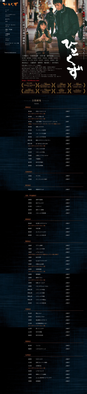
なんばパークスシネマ (41, 260)
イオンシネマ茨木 (40, 248)
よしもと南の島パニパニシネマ (44, 377)
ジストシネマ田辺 (40, 289)
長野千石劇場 (39, 199)
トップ (12, 10)
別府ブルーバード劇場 (41, 362)
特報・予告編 (12, 30)
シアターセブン (40, 252)
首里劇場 (38, 381)
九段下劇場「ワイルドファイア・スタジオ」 (47, 121)
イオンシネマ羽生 (40, 152)
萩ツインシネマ (40, 328)
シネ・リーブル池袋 (41, 133)
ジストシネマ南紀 (40, 296)
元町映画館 (38, 269)
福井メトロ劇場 (40, 209)
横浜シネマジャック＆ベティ (43, 140)
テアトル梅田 (39, 245)
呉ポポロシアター (40, 316)
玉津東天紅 (38, 365)
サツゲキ (38, 175)
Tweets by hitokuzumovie (10, 52)
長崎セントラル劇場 (41, 374)
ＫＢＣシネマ (39, 359)
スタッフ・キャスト (12, 25)
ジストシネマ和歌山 (41, 299)
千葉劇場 (38, 158)
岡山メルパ (38, 313)
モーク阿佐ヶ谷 (40, 116)
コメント (12, 39)
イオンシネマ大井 (40, 148)
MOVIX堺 (38, 257)
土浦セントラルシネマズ (42, 155)
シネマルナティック (41, 349)
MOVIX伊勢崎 (39, 165)
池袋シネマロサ (40, 126)
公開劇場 (12, 34)
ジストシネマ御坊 (40, 293)
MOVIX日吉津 (39, 335)
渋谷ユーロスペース (41, 111)
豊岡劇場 (38, 274)
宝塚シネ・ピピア (40, 282)
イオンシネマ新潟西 (41, 213)
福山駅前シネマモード (41, 320)
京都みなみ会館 (40, 264)
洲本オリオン (39, 277)
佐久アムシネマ (40, 203)
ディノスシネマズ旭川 (41, 179)
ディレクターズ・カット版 (12, 44)
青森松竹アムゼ (40, 189)
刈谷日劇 (38, 228)
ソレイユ (38, 345)
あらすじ (7, 20)
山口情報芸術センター (41, 323)
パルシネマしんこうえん (42, 286)
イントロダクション (12, 15)
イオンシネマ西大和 (41, 303)
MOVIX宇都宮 (39, 162)
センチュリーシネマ (41, 232)
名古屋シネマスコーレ (41, 223)
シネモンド (38, 206)
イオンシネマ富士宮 (41, 235)
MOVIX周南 (39, 332)
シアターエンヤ (40, 371)
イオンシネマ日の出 (41, 137)
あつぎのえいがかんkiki (42, 143)
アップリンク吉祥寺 (41, 130)
